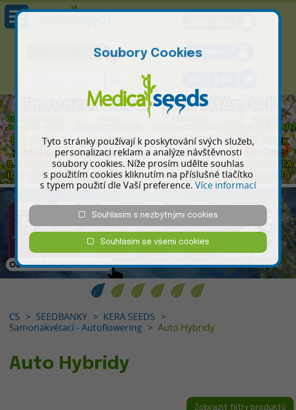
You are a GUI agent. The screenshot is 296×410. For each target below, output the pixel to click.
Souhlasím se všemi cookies (148, 241)
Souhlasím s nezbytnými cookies (148, 215)
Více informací (225, 185)
